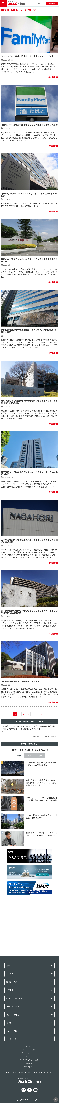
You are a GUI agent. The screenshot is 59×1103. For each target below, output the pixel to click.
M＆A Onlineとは (29, 1050)
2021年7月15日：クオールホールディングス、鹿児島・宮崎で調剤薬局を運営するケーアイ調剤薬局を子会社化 (29, 727)
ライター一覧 (11, 1038)
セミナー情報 (11, 1031)
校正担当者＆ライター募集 (29, 1060)
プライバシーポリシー (29, 1053)
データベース (11, 973)
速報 (8, 965)
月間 (40, 755)
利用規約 (29, 1056)
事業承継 (9, 990)
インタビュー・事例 (14, 998)
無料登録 (52, 4)
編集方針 (29, 1046)
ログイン (39, 4)
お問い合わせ (29, 1067)
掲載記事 (29, 1063)
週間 (29, 755)
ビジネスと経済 (12, 1014)
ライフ (9, 1023)
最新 (19, 755)
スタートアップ (12, 1006)
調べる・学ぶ (11, 982)
